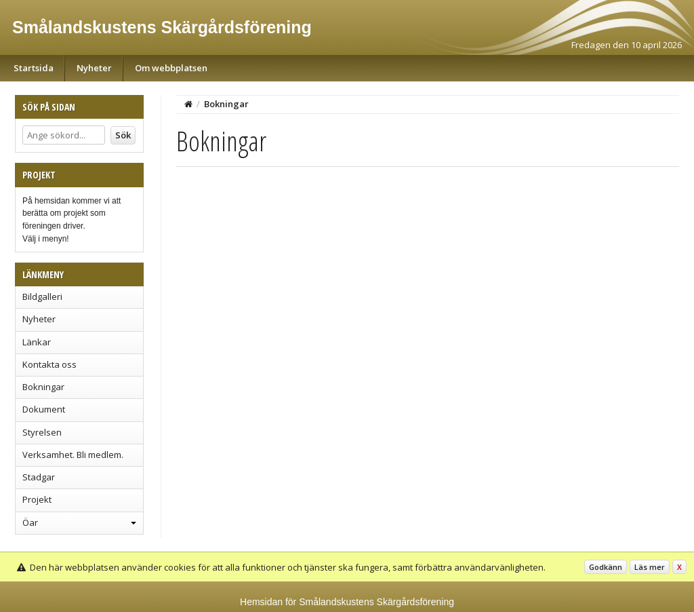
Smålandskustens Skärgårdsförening (162, 27)
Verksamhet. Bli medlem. (72, 454)
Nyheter (94, 68)
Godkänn (605, 567)
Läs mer (649, 567)
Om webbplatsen (171, 68)
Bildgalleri (42, 296)
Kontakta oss (49, 364)
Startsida (34, 68)
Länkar (36, 342)
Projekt (37, 499)
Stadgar (38, 477)
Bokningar (43, 387)
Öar (30, 522)
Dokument (43, 409)
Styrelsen (42, 432)
